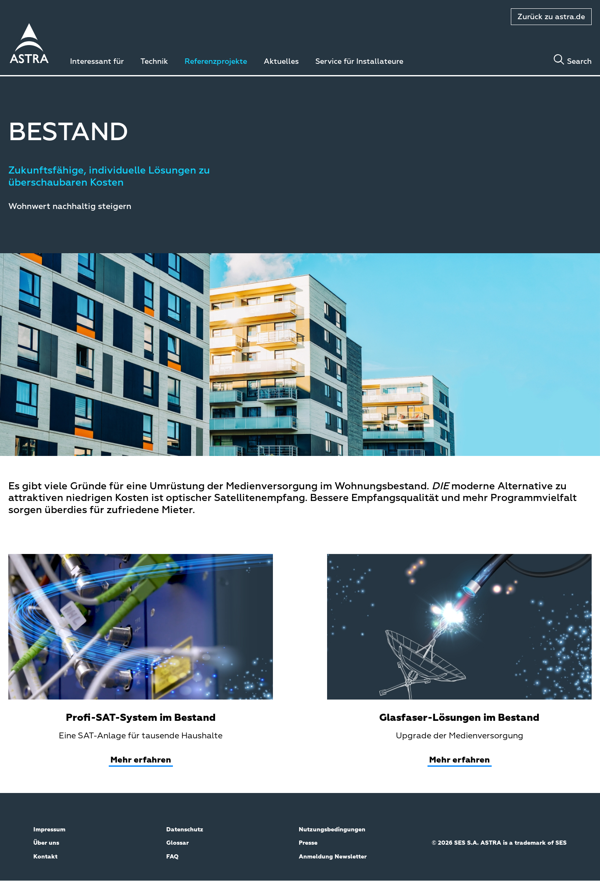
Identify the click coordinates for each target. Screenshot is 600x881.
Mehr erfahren (140, 760)
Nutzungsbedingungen (332, 830)
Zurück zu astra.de (551, 17)
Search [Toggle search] (579, 61)
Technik (154, 61)
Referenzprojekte (216, 61)
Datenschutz (184, 830)
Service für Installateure (359, 61)
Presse (308, 843)
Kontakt (45, 857)
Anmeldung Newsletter (333, 857)
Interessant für (97, 61)
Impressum (49, 830)
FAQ (172, 857)
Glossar (177, 843)
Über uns (46, 843)
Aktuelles (281, 61)
